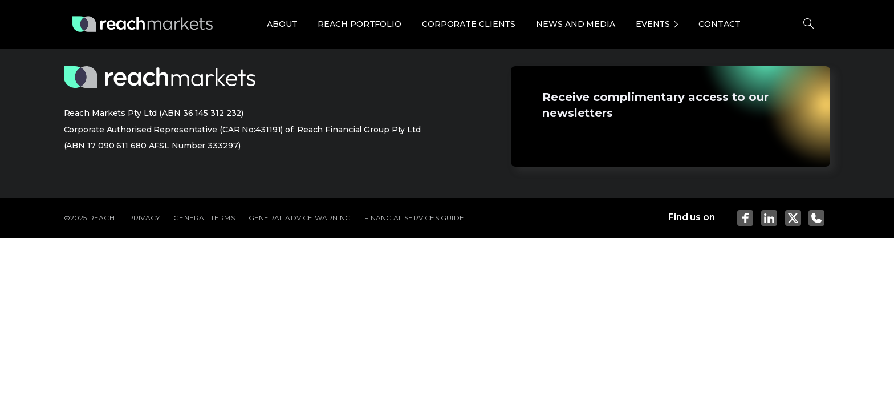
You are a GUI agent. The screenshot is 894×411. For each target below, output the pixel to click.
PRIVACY (144, 217)
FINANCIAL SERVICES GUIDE (414, 217)
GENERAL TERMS (204, 217)
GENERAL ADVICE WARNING (300, 217)
